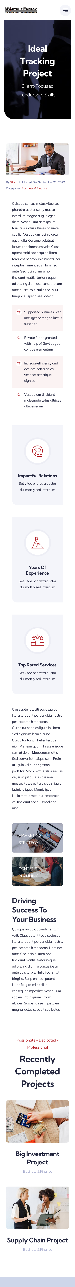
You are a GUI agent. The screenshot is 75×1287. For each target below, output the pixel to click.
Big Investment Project (37, 1158)
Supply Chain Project (37, 1240)
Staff (13, 182)
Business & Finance (34, 188)
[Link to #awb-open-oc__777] (65, 10)
